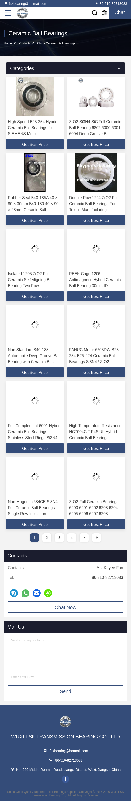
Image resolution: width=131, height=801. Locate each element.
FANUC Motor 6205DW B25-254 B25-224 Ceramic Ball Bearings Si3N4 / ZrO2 (94, 356)
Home (8, 43)
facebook (65, 779)
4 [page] (72, 538)
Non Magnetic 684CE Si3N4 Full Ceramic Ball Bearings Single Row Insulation (33, 508)
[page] (84, 537)
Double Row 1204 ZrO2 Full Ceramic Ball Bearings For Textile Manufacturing (93, 204)
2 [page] (47, 538)
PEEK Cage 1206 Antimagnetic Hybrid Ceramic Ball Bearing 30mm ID (95, 280)
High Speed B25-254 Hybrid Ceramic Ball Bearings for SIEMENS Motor (32, 128)
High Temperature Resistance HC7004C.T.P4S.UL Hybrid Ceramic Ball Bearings (95, 432)
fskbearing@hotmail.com (25, 3)
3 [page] (59, 538)
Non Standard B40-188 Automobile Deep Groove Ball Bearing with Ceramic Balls (34, 356)
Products (24, 43)
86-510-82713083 (111, 3)
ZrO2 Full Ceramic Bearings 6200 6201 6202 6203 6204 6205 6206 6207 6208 (93, 508)
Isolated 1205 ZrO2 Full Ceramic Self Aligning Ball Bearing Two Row (30, 280)
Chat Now (65, 607)
